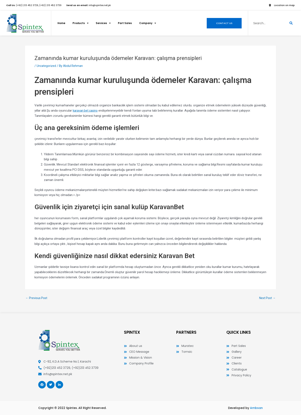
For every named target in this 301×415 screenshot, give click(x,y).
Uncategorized (46, 66)
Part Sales (127, 23)
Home (61, 23)
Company (150, 23)
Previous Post (37, 298)
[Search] (291, 23)
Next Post (266, 298)
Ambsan (256, 408)
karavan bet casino (86, 110)
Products (81, 23)
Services (104, 23)
